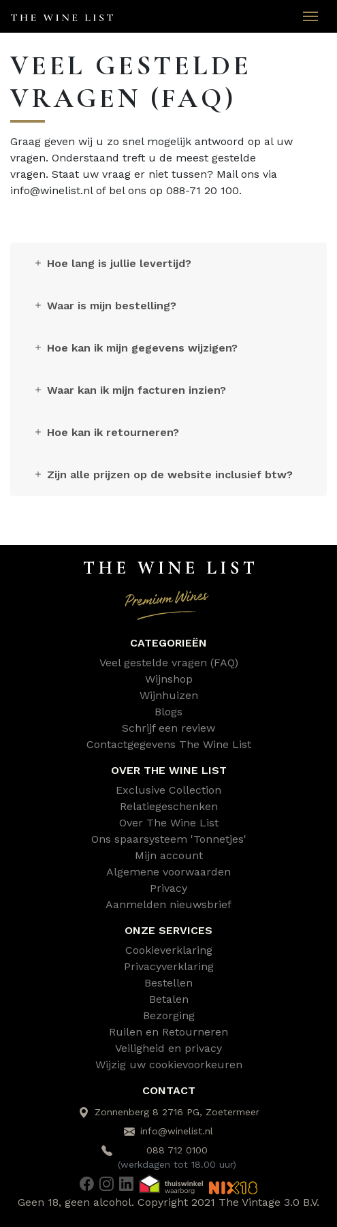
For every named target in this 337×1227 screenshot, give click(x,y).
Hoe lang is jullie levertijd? (112, 263)
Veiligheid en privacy (168, 1048)
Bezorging (169, 1015)
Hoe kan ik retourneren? (106, 432)
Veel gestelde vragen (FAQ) (168, 662)
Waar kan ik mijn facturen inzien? (129, 390)
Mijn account (169, 855)
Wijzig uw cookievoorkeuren (168, 1064)
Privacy (168, 888)
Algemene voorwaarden (168, 871)
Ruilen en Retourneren (168, 1031)
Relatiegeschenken (169, 806)
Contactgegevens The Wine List (168, 744)
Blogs (168, 711)
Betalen (169, 999)
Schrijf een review (168, 727)
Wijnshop (169, 678)
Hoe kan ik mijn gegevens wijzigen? (135, 347)
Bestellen (168, 982)
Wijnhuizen (169, 695)
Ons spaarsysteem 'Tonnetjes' (168, 839)
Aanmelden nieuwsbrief (168, 904)
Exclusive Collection (168, 789)
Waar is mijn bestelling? (104, 305)
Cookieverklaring (168, 950)
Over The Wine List (169, 822)
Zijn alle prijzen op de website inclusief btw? (163, 474)
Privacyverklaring (169, 966)
